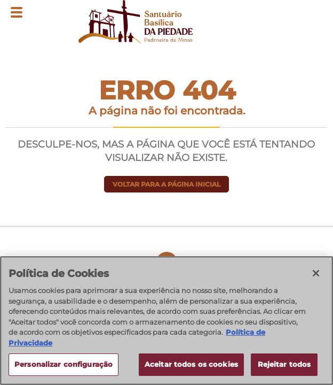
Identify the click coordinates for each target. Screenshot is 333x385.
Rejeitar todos (284, 364)
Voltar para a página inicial (166, 184)
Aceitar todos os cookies (191, 364)
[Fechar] (316, 273)
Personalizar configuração (63, 364)
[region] (166, 320)
